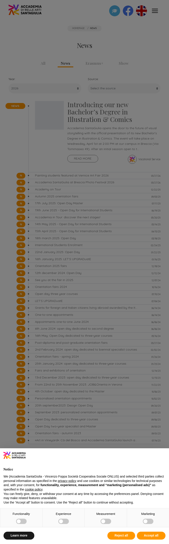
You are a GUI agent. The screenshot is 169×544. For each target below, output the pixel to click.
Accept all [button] (151, 535)
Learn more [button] (19, 535)
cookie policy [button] (33, 489)
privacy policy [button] (67, 481)
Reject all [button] (121, 535)
